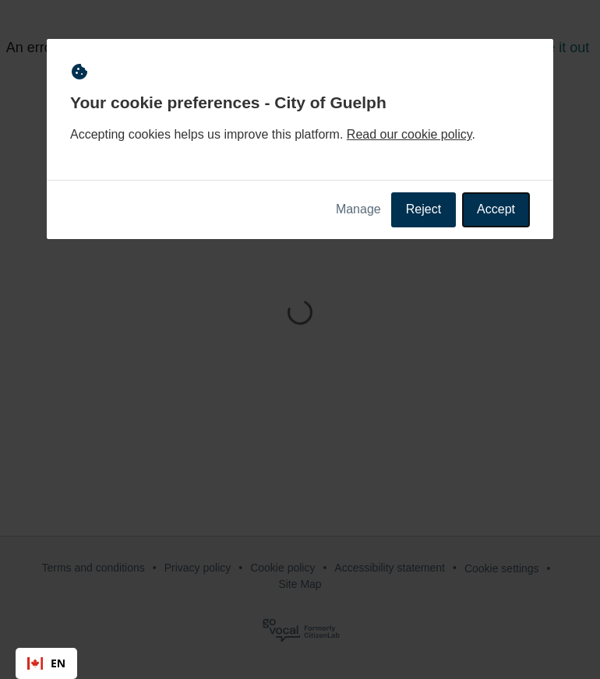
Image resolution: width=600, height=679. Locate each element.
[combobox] (46, 663)
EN (46, 663)
